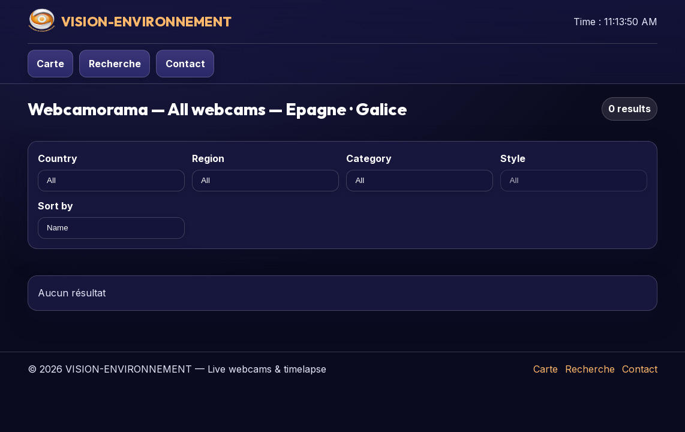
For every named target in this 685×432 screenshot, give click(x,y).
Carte (50, 64)
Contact (185, 64)
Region (208, 158)
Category (369, 158)
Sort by (55, 206)
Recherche (115, 64)
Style (512, 158)
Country (57, 158)
